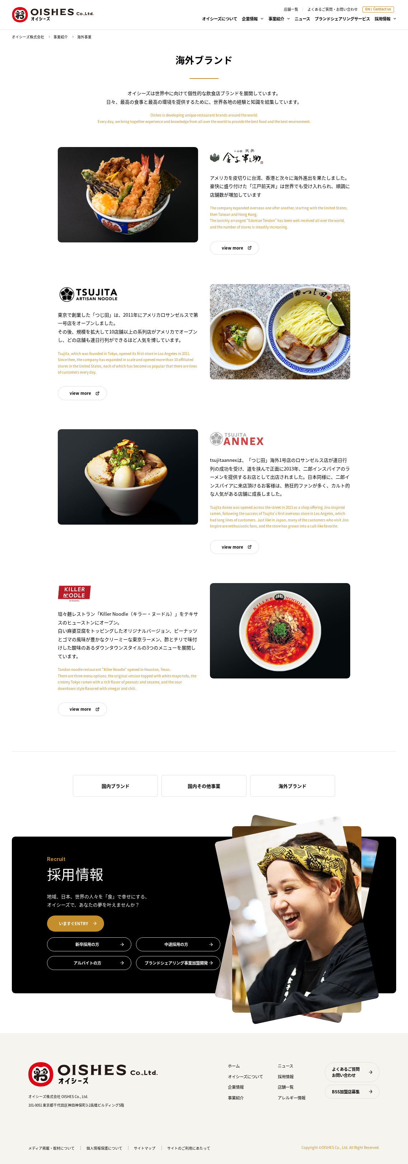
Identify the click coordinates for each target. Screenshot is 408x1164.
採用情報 (286, 1076)
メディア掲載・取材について (51, 1148)
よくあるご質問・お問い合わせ (333, 9)
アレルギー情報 (291, 1098)
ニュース (302, 19)
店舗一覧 (291, 9)
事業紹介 (60, 36)
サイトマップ (144, 1148)
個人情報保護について (104, 1148)
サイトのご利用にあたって (188, 1148)
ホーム (234, 1066)
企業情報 (236, 1087)
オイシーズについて (219, 19)
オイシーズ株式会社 (28, 36)
